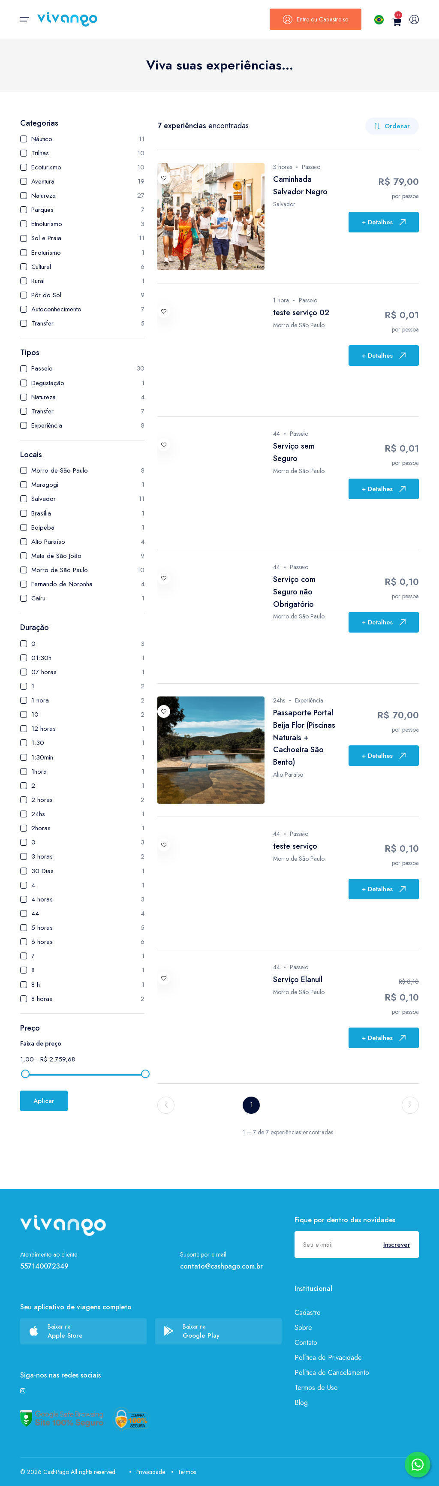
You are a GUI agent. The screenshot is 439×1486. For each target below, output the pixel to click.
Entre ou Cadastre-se (315, 19)
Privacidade (147, 1472)
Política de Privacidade (328, 1357)
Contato (306, 1342)
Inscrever (396, 1244)
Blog (301, 1403)
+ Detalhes (384, 222)
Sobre (303, 1327)
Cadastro (308, 1312)
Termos (183, 1472)
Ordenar (392, 126)
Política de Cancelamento (332, 1372)
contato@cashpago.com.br (221, 1266)
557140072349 (44, 1266)
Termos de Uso (316, 1388)
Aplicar (43, 1101)
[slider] (25, 1074)
